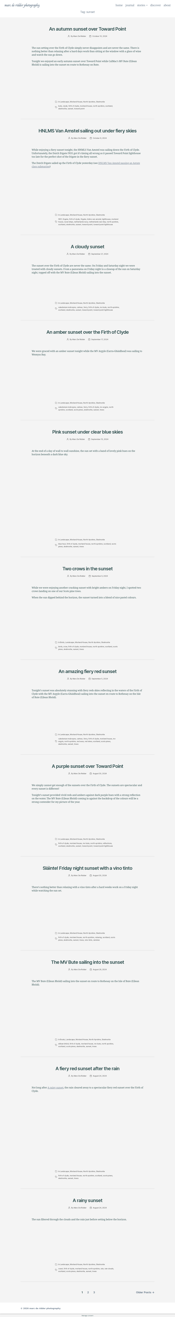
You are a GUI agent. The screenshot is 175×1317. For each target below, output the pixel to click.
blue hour (62, 544)
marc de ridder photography (22, 5)
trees (102, 410)
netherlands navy (81, 222)
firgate (65, 219)
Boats (62, 1039)
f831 (60, 219)
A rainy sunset (55, 1087)
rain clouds (109, 1268)
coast (60, 1268)
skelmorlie (62, 108)
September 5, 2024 (100, 679)
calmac (80, 307)
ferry (86, 307)
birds (60, 646)
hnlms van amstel (94, 219)
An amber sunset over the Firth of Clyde (87, 332)
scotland (108, 106)
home (119, 5)
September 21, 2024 (99, 254)
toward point (79, 108)
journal (129, 5)
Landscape (64, 102)
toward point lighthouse (103, 224)
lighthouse (106, 219)
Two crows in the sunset (87, 568)
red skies (88, 741)
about (167, 5)
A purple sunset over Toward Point (87, 766)
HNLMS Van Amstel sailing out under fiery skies (87, 131)
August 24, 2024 (100, 1076)
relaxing (98, 937)
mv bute (103, 307)
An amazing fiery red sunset (87, 671)
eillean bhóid (63, 1044)
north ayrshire (98, 106)
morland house (86, 106)
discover (155, 5)
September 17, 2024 (99, 339)
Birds (62, 642)
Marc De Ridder (79, 36)
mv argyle (104, 407)
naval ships (68, 222)
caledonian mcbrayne (67, 307)
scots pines (78, 410)
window (96, 940)
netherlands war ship (97, 222)
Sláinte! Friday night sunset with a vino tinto (87, 868)
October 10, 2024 (99, 36)
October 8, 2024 (100, 138)
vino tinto (88, 940)
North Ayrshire (89, 102)
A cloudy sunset (87, 246)
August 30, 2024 (100, 773)
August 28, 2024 (100, 969)
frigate (83, 219)
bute (60, 106)
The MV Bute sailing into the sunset (87, 962)
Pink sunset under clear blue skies (87, 432)
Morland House (76, 102)
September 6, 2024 (100, 576)
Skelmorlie (100, 102)
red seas (80, 741)
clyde (65, 106)
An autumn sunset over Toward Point (87, 29)
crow (65, 646)
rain (102, 1268)
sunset (70, 108)
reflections (107, 843)
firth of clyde (74, 106)
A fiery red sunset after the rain (87, 1068)
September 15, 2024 (99, 439)
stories (141, 5)
